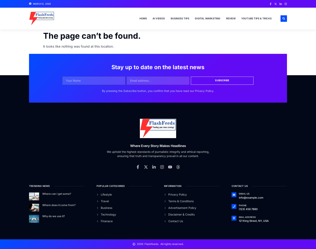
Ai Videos (159, 18)
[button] (284, 18)
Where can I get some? (56, 193)
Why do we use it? (53, 216)
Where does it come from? (59, 205)
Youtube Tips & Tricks (256, 18)
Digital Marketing (207, 18)
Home (143, 18)
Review (231, 18)
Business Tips (180, 18)
